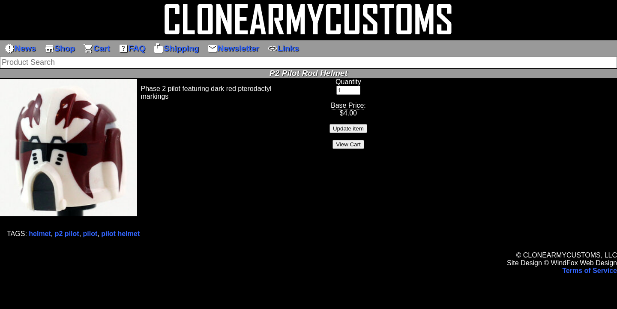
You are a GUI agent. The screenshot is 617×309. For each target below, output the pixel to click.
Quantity (348, 81)
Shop (59, 48)
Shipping (176, 48)
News (20, 48)
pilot (90, 233)
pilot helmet (120, 233)
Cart (96, 48)
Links (283, 48)
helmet (40, 233)
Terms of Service (589, 270)
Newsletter (233, 48)
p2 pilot (67, 233)
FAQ (131, 48)
